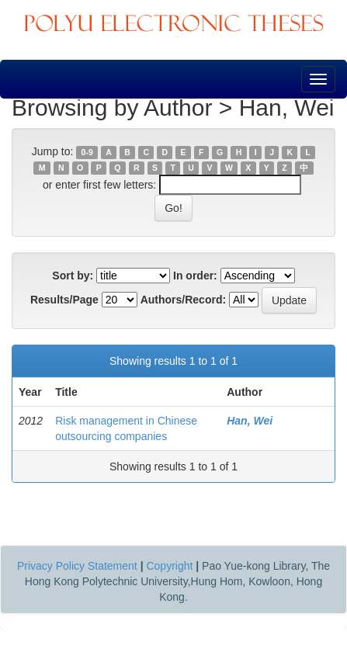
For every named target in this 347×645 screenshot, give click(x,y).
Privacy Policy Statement (77, 566)
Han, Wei (249, 420)
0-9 (87, 152)
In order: (195, 275)
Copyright (169, 566)
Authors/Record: (183, 299)
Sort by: (72, 275)
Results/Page (64, 299)
